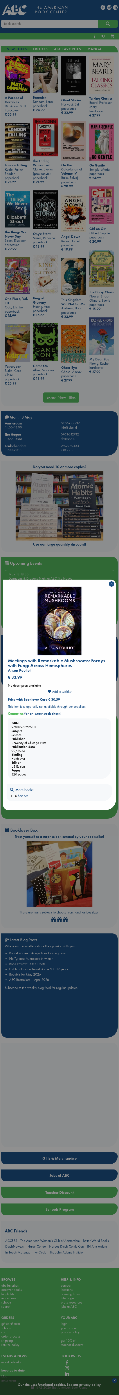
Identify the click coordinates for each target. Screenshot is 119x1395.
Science (23, 795)
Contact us (15, 713)
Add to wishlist (59, 691)
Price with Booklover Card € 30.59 (34, 699)
